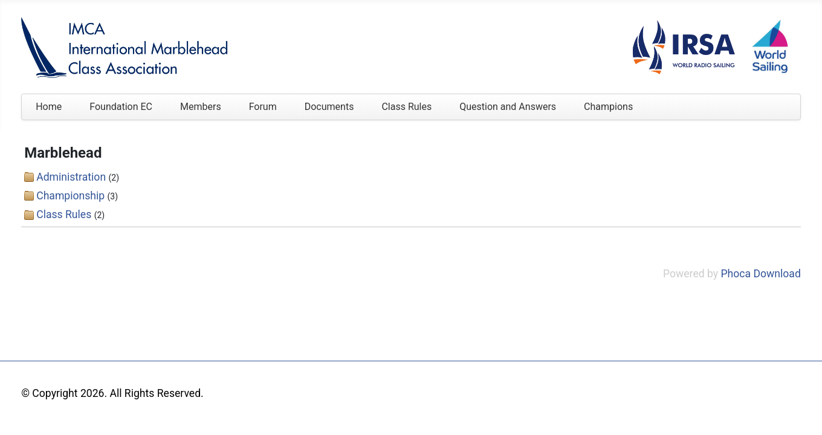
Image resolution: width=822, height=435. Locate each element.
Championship (70, 196)
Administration (71, 177)
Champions (608, 106)
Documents (329, 106)
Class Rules (406, 106)
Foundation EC (120, 106)
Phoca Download (761, 274)
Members (200, 106)
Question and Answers (507, 106)
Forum (263, 106)
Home (49, 106)
